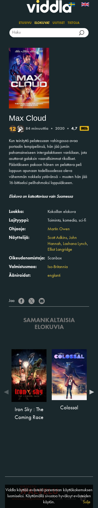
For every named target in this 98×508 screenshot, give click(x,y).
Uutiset (59, 23)
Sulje (86, 502)
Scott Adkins (57, 238)
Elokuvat (42, 23)
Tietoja (73, 23)
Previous (7, 392)
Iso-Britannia (58, 267)
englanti (54, 276)
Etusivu (25, 23)
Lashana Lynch (75, 244)
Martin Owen (59, 229)
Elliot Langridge (60, 250)
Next (90, 392)
